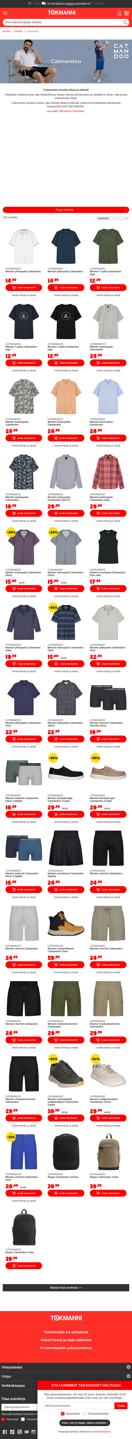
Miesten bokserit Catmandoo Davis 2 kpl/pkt (22, 799)
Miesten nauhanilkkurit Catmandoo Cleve (61, 950)
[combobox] (66, 22)
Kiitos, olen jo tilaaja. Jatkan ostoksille (85, 1422)
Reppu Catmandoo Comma (63, 1177)
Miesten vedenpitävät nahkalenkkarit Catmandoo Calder (63, 1102)
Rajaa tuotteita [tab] (64, 209)
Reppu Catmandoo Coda (104, 1177)
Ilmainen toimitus (42, 3)
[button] (119, 13)
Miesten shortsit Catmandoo (106, 873)
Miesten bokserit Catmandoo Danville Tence (106, 724)
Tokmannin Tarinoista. (71, 111)
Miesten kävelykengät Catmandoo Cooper (60, 799)
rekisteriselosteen (101, 1431)
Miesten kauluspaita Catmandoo (101, 348)
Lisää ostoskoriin (24, 287)
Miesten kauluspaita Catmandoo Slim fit (59, 498)
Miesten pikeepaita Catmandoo (23, 271)
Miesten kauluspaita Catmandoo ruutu (101, 498)
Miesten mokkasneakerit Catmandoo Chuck (104, 1100)
